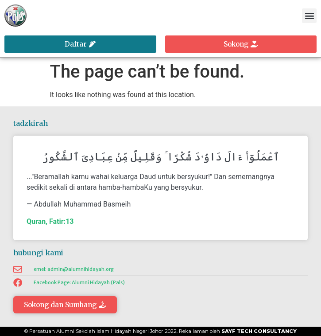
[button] (309, 15)
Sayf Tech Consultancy (259, 331)
